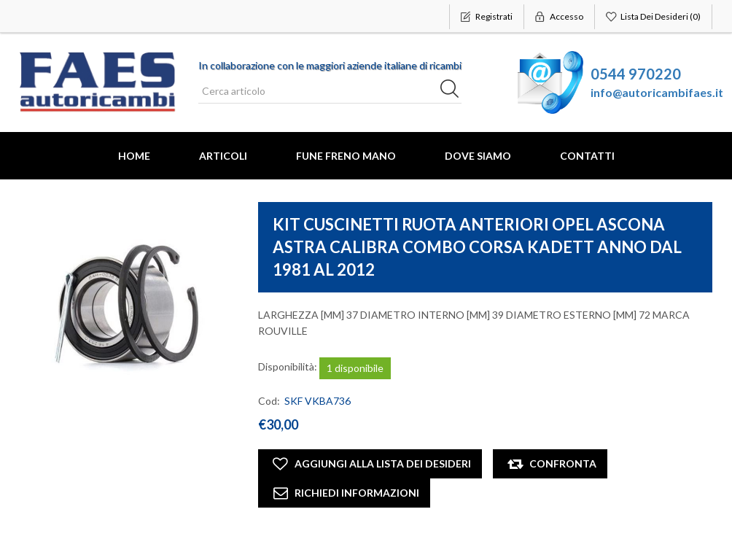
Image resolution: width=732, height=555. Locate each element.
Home (134, 156)
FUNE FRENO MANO (346, 156)
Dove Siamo (478, 156)
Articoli (223, 156)
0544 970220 (636, 73)
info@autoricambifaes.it (657, 92)
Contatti (587, 156)
